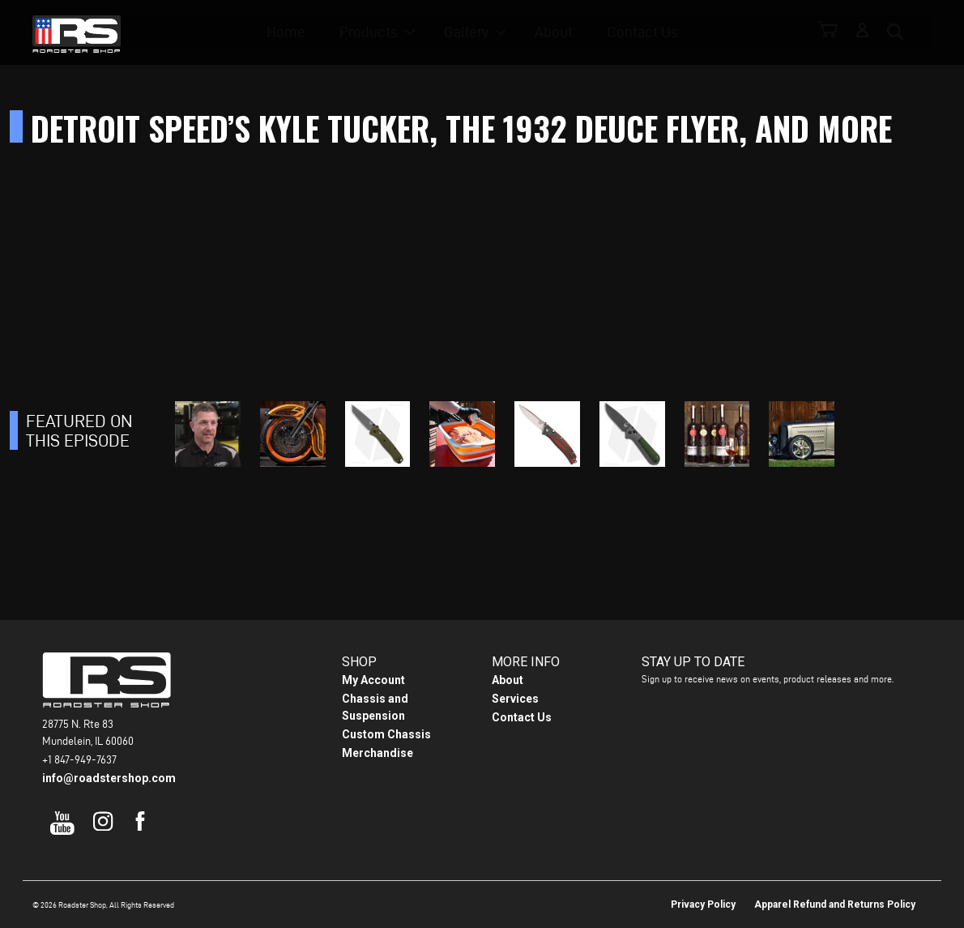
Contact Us (643, 33)
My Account (373, 680)
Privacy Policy (703, 904)
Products (379, 33)
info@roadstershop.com (109, 778)
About (558, 33)
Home (300, 33)
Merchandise (377, 752)
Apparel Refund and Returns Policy (834, 904)
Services (515, 698)
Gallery (473, 33)
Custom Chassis (386, 734)
